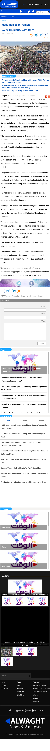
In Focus (4, 509)
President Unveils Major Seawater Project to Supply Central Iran (21, 369)
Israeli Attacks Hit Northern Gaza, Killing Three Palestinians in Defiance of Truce (23, 397)
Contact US (5, 685)
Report (19, 685)
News (3, 350)
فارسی (37, 4)
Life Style (20, 695)
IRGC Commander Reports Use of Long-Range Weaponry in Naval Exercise (24, 388)
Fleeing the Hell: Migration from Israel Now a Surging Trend (23, 482)
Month (41, 420)
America (36, 701)
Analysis (20, 688)
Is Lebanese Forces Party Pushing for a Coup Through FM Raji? (23, 435)
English (24, 4)
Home (3, 682)
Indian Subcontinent (40, 685)
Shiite (4, 547)
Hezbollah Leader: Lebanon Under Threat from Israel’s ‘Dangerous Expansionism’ (21, 379)
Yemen (7, 296)
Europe (36, 698)
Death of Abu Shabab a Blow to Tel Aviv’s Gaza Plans (21, 468)
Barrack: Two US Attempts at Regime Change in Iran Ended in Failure (23, 405)
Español (30, 4)
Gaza (23, 296)
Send (42, 343)
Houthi (40, 296)
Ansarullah (15, 296)
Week (25, 420)
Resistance (6, 566)
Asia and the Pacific (40, 692)
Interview (20, 692)
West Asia (36, 682)
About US (4, 688)
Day (8, 420)
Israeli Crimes (31, 296)
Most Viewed (6, 416)
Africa (35, 695)
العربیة (46, 4)
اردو (42, 4)
